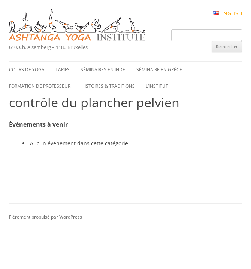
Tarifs (62, 70)
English (227, 13)
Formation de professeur (39, 86)
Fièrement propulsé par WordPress (45, 217)
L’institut (157, 86)
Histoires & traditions (108, 86)
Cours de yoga (27, 70)
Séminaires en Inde (103, 70)
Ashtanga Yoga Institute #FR (90, 26)
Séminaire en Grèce (159, 70)
